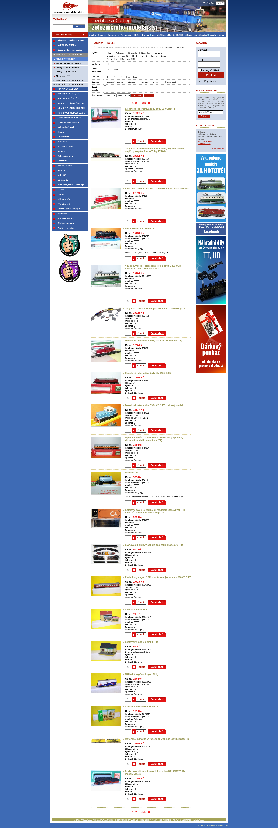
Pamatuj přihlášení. (210, 70)
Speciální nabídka (115, 82)
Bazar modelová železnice (119, 47)
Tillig (109, 53)
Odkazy (201, 825)
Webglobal (223, 825)
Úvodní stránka (100, 47)
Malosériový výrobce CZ (117, 56)
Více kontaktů (218, 149)
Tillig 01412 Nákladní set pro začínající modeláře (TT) (155, 308)
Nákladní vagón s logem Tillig (142, 674)
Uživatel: (202, 49)
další (144, 102)
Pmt (135, 56)
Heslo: (201, 60)
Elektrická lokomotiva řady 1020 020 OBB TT (150, 108)
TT (108, 64)
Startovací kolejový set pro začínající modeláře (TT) (154, 545)
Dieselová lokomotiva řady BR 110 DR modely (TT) (153, 340)
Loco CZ (146, 53)
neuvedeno (132, 77)
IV (115, 77)
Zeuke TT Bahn (159, 56)
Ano (116, 69)
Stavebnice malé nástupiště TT (142, 706)
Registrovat (210, 81)
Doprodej (157, 82)
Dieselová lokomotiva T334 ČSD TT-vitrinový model (154, 405)
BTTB (144, 56)
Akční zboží (171, 82)
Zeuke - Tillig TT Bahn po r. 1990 (121, 59)
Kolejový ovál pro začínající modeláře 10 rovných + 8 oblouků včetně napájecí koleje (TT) (155, 511)
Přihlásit (211, 75)
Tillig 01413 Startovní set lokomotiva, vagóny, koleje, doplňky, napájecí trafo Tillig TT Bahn (154, 150)
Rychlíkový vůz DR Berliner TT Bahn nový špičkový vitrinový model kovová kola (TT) (154, 439)
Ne (108, 69)
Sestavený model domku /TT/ (141, 642)
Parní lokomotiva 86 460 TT (140, 228)
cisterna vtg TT (133, 472)
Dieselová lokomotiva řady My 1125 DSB (148, 373)
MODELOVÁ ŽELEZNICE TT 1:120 (148, 47)
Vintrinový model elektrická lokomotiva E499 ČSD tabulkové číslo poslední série (153, 267)
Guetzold (133, 53)
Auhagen (120, 53)
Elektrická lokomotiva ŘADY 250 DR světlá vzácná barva (157, 188)
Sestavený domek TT (137, 609)
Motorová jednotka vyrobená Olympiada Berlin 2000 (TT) (157, 739)
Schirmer (159, 53)
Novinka (144, 82)
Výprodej (131, 82)
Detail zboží (157, 141)
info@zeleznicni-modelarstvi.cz (205, 142)
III (107, 77)
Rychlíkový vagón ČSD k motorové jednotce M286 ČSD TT (158, 577)
